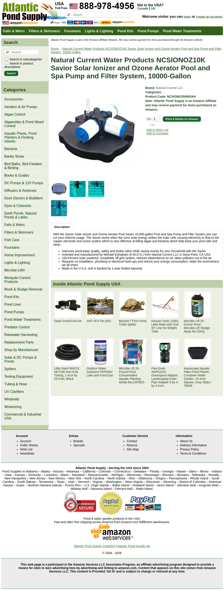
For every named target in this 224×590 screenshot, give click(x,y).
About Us (186, 441)
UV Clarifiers (14, 391)
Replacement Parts (19, 342)
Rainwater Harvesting (20, 335)
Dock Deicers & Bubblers (23, 198)
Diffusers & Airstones (20, 190)
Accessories (13, 99)
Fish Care (11, 240)
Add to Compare (157, 133)
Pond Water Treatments (182, 31)
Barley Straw (14, 156)
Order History (29, 445)
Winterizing (12, 407)
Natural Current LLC (169, 88)
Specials (79, 445)
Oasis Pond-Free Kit (67, 321)
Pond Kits (125, 31)
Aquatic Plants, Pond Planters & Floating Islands (20, 137)
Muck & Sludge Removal (23, 289)
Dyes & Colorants (17, 206)
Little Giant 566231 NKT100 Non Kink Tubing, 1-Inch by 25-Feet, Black (67, 373)
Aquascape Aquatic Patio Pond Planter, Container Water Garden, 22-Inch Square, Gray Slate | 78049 (197, 377)
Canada (142, 8)
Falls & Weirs (14, 31)
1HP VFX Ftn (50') (98, 321)
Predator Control (17, 327)
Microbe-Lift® (14, 270)
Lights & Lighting (99, 31)
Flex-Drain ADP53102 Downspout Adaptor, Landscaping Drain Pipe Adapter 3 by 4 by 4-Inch (164, 377)
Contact (132, 441)
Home (55, 48)
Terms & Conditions (193, 453)
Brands (78, 441)
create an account (209, 16)
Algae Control (14, 114)
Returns (132, 445)
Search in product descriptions (18, 65)
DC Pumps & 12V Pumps (23, 183)
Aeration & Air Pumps (20, 107)
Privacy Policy (189, 449)
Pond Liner (12, 304)
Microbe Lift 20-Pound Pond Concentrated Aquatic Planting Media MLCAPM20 (131, 375)
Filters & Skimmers (44, 31)
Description (62, 227)
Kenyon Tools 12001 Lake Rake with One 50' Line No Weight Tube (165, 326)
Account (25, 441)
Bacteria (10, 149)
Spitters (10, 369)
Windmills (11, 399)
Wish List (26, 449)
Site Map (133, 449)
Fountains (72, 31)
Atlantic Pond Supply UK (133, 546)
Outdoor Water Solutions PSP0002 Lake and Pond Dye (99, 372)
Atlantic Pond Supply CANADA (94, 546)
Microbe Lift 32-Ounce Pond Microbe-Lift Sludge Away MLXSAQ (197, 326)
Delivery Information (193, 445)
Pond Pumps (148, 31)
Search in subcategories (26, 59)
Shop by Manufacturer (21, 350)
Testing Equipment (18, 376)
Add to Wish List (157, 130)
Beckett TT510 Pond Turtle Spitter (132, 322)
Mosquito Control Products (17, 280)
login (187, 16)
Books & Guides (16, 175)
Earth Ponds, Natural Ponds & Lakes (20, 215)
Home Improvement (19, 255)
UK (153, 8)
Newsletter (27, 453)
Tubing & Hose (15, 384)
